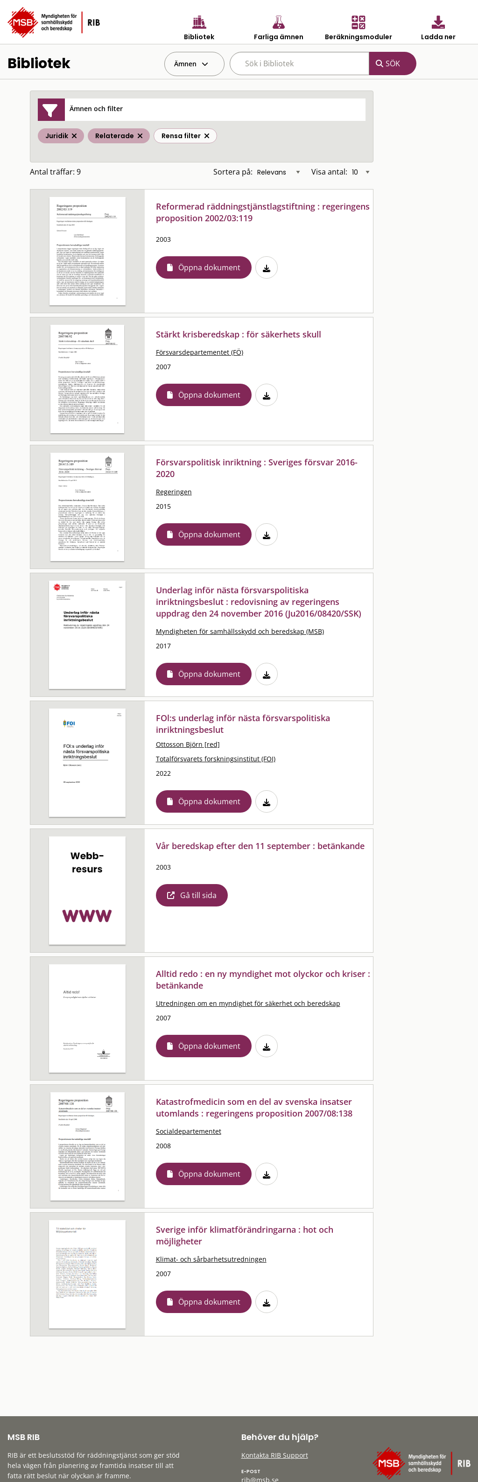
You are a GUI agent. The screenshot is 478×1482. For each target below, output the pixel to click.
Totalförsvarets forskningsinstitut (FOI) (215, 758)
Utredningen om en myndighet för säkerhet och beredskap (248, 1003)
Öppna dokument (209, 267)
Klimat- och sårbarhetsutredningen (211, 1259)
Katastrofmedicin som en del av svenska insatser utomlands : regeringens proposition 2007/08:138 (254, 1107)
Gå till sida (198, 895)
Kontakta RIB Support (274, 1455)
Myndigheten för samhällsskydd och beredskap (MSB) (240, 631)
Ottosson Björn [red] (188, 744)
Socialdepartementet (188, 1131)
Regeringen (174, 491)
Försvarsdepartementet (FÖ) (199, 352)
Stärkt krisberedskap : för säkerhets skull (238, 334)
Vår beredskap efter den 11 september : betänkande (260, 845)
